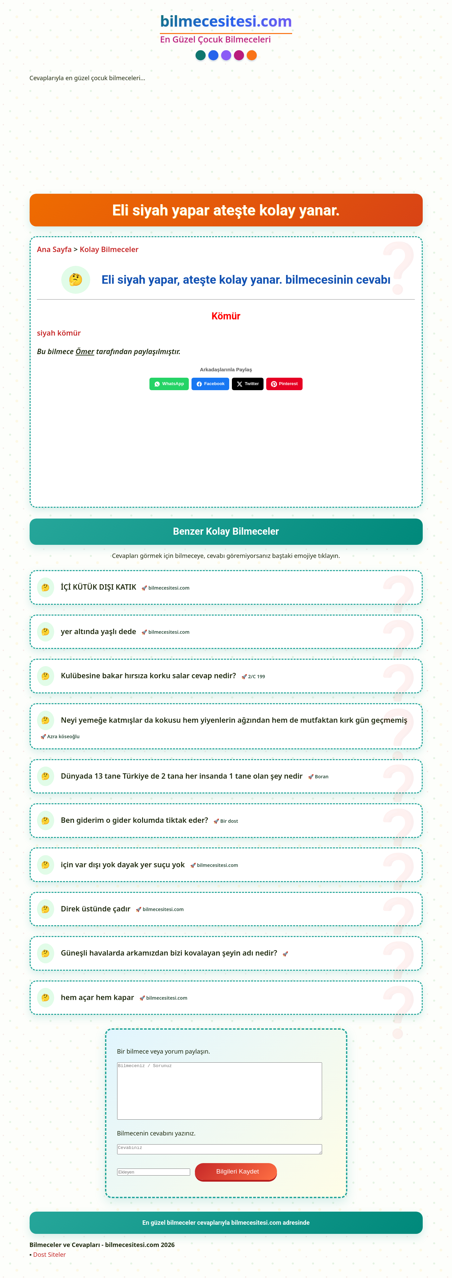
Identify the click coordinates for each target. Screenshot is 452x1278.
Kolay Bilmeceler (109, 249)
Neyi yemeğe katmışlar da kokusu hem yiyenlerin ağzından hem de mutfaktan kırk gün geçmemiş (235, 722)
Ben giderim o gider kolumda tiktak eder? (135, 824)
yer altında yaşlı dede (99, 632)
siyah (46, 333)
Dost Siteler (49, 1261)
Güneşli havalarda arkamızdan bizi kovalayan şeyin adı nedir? (170, 959)
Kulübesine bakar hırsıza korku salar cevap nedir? (149, 678)
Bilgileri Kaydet (236, 1178)
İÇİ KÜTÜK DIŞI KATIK (99, 587)
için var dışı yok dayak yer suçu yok (123, 869)
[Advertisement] (226, 136)
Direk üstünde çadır (96, 914)
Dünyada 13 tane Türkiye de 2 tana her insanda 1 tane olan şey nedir (182, 779)
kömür (69, 333)
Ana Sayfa (54, 249)
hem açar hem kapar (98, 1004)
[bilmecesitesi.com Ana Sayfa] (226, 29)
